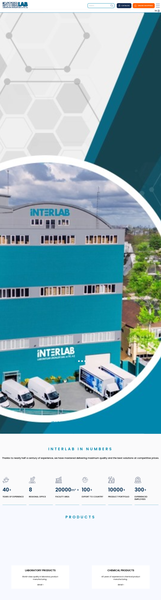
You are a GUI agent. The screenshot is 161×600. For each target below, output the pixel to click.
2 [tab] (79, 288)
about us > (58, 349)
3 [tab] (82, 288)
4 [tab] (85, 288)
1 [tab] (76, 288)
